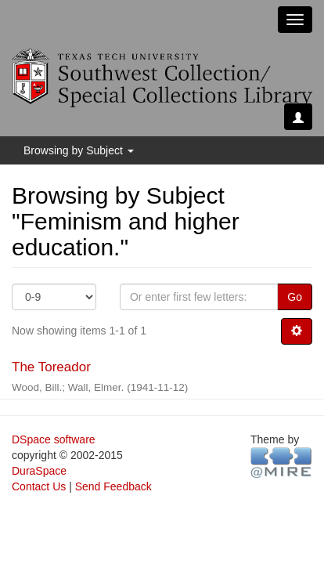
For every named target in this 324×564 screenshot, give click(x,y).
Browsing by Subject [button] (78, 150)
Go (294, 297)
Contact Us (39, 486)
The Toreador (51, 367)
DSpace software (53, 439)
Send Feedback (113, 486)
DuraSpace (39, 471)
